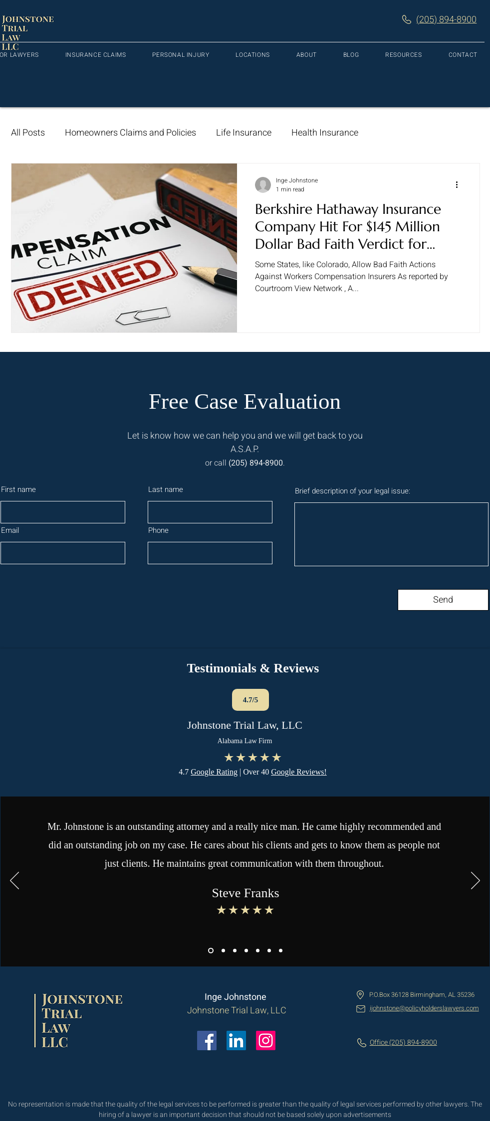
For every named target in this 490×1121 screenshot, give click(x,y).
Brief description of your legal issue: (352, 491)
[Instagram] (265, 1040)
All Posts (28, 133)
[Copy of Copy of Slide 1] (223, 951)
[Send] (443, 600)
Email (10, 530)
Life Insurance (243, 133)
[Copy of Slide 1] (211, 951)
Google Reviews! (299, 772)
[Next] (475, 881)
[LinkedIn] (236, 1040)
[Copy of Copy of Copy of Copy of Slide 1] (246, 951)
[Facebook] (207, 1040)
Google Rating (214, 772)
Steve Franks (245, 893)
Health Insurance (324, 133)
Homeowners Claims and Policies (130, 133)
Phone (158, 530)
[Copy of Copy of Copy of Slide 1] (235, 951)
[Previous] (14, 881)
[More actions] (460, 185)
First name (18, 489)
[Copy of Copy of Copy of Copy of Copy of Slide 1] (280, 951)
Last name (165, 489)
